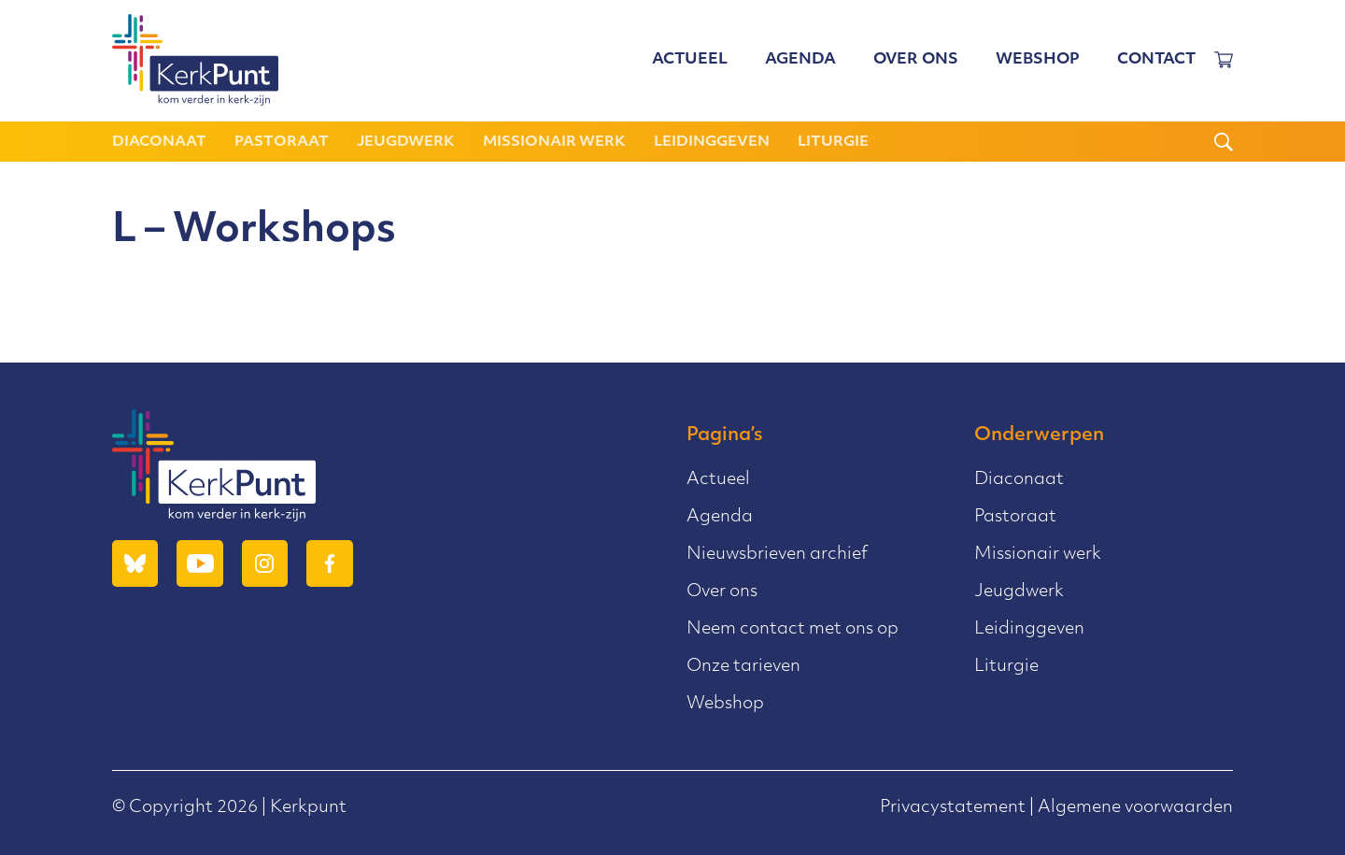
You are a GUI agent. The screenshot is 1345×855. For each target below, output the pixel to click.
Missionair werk (554, 142)
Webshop (1038, 60)
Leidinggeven (712, 142)
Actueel (690, 60)
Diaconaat (159, 142)
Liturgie (833, 142)
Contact (1156, 60)
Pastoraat (281, 142)
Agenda (800, 60)
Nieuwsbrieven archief (777, 554)
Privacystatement (953, 808)
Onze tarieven (743, 667)
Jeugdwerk (406, 142)
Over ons (915, 60)
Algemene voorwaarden (1135, 808)
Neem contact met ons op (793, 629)
